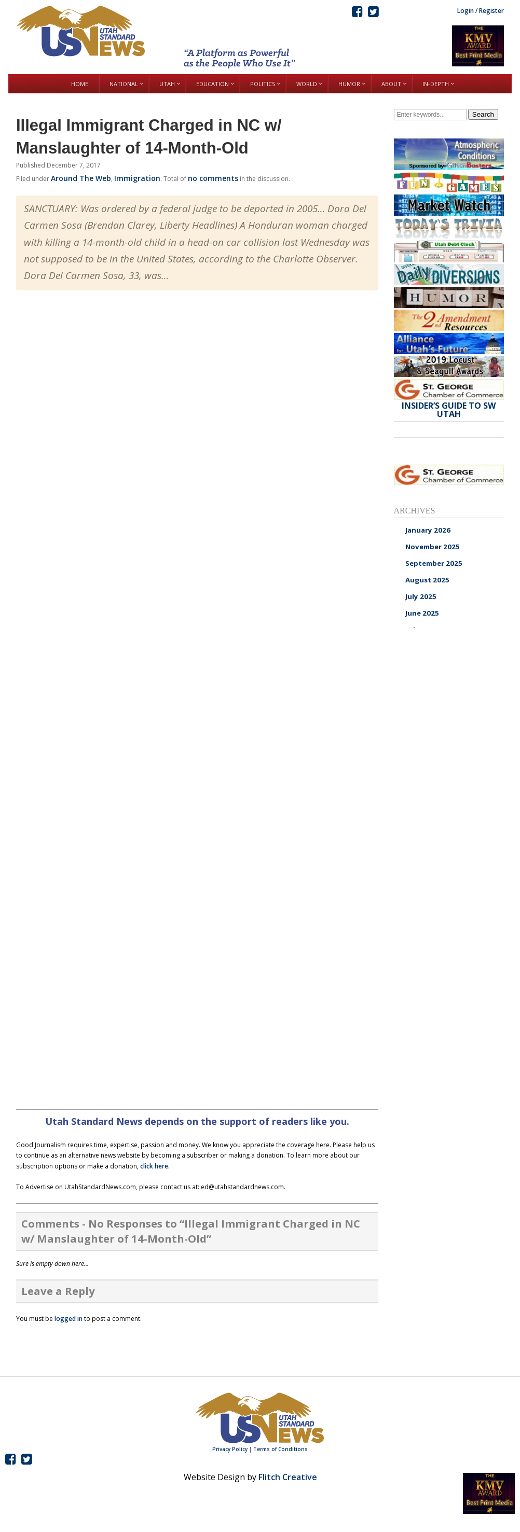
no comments (213, 178)
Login (465, 10)
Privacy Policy (230, 1449)
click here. (155, 1166)
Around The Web (81, 178)
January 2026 (427, 530)
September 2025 (433, 563)
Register (491, 10)
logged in (68, 1318)
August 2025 (427, 579)
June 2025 (422, 613)
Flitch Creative (287, 1477)
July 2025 (420, 596)
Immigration (137, 178)
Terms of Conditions (280, 1449)
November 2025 (432, 546)
